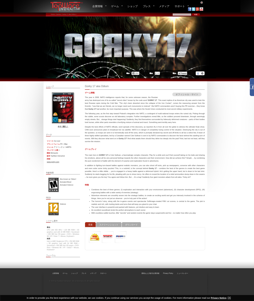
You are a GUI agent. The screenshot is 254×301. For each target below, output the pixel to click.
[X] (229, 297)
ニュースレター (182, 273)
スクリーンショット (108, 224)
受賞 (90, 224)
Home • (53, 14)
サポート (180, 6)
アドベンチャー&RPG (62, 147)
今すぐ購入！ (63, 126)
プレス (147, 6)
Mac (66, 144)
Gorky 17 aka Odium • (69, 14)
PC (61, 144)
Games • (59, 14)
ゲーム (116, 6)
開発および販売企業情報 (150, 273)
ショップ (132, 6)
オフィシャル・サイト (187, 94)
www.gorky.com (53, 162)
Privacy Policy (168, 273)
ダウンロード (131, 224)
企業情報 (98, 6)
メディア (164, 6)
